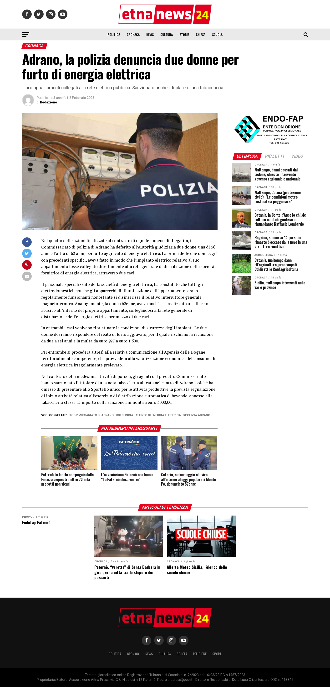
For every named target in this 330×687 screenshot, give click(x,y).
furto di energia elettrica (159, 415)
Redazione (48, 102)
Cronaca (133, 34)
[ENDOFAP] (270, 144)
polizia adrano (197, 415)
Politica (113, 34)
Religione (200, 653)
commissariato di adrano (92, 415)
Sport (217, 653)
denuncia (125, 415)
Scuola (217, 34)
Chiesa (200, 34)
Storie (184, 34)
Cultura (166, 34)
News (150, 34)
